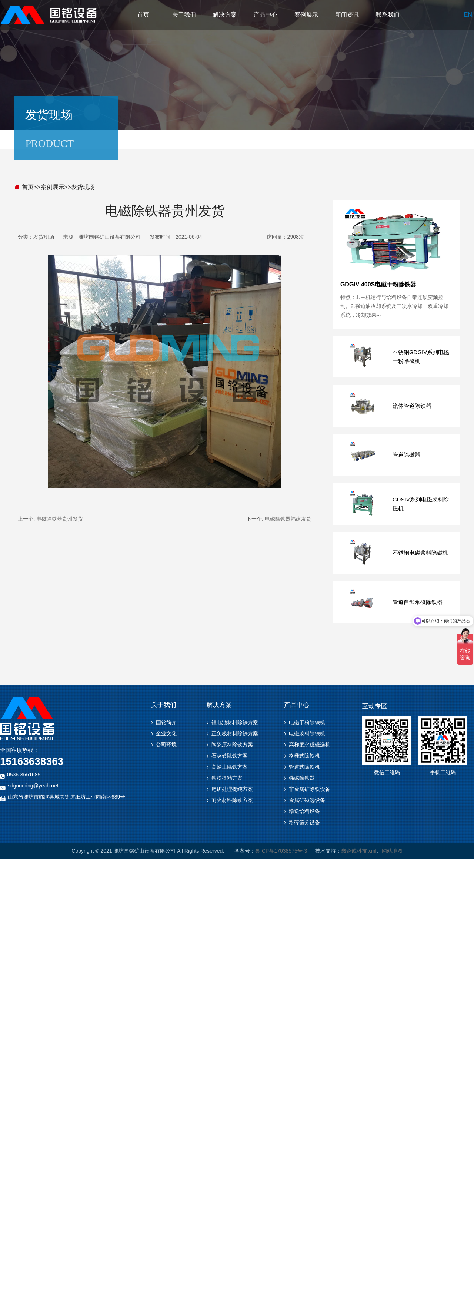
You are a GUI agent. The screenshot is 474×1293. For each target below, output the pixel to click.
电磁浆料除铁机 (307, 733)
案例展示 (306, 14)
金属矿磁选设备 (307, 800)
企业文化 (166, 733)
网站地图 (392, 851)
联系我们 (388, 14)
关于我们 (184, 14)
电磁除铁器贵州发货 (59, 519)
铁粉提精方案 (227, 778)
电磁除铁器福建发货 (288, 519)
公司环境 (166, 745)
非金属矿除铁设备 (309, 789)
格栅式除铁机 (304, 756)
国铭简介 (166, 722)
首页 (143, 14)
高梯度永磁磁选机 (309, 745)
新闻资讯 (347, 14)
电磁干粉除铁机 (307, 722)
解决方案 (225, 14)
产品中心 (265, 14)
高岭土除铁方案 (229, 767)
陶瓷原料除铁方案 (232, 745)
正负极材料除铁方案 (234, 733)
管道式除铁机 (304, 767)
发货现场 (83, 187)
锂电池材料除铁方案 (234, 722)
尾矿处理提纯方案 (232, 789)
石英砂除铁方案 (229, 756)
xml (372, 851)
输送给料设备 (304, 811)
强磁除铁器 (302, 778)
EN (468, 14)
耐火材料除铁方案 (232, 800)
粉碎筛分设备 (304, 822)
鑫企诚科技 (354, 851)
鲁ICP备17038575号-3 (281, 851)
